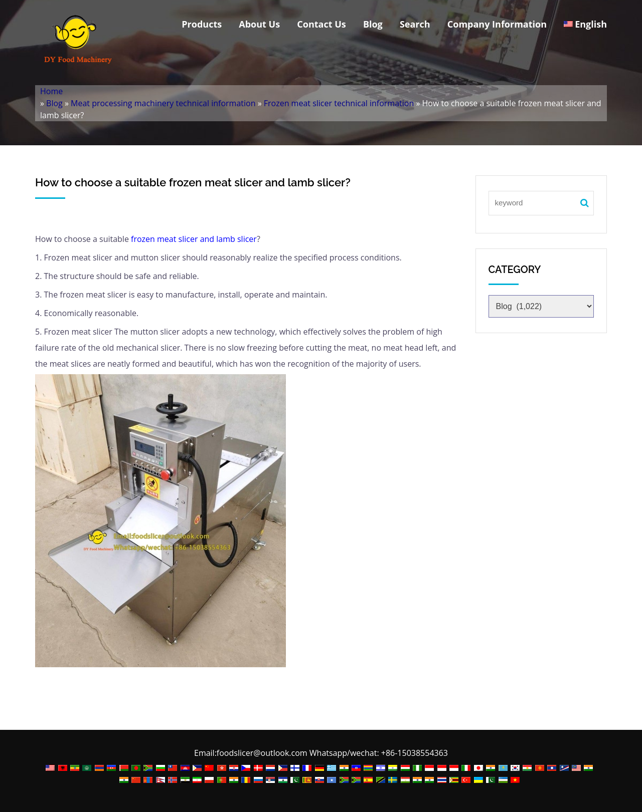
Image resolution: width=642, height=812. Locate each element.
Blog (373, 24)
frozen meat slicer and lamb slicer (194, 238)
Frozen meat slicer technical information (339, 103)
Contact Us (321, 24)
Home (51, 91)
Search (415, 24)
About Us (259, 24)
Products (202, 24)
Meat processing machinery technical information (163, 103)
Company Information (497, 24)
